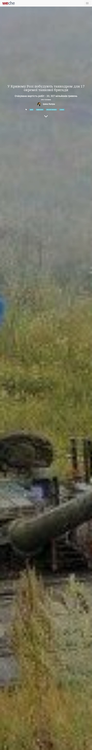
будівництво (40, 109)
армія (31, 109)
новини (62, 109)
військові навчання (51, 109)
